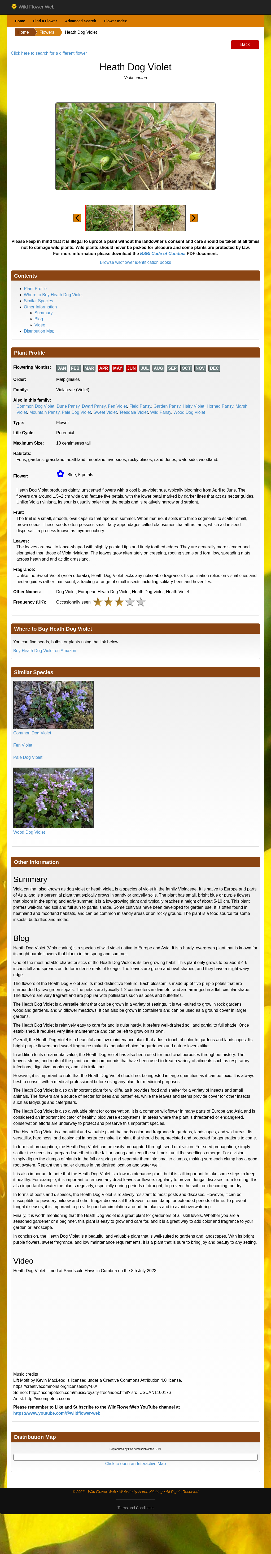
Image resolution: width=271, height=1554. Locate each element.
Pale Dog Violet (76, 412)
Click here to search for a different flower (49, 53)
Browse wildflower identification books (135, 262)
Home (20, 21)
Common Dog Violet (35, 406)
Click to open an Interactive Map (135, 1463)
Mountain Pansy (44, 412)
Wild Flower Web (33, 7)
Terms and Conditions (135, 1508)
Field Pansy (140, 406)
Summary (43, 313)
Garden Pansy (167, 406)
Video (39, 325)
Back (245, 44)
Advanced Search (80, 21)
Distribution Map (39, 331)
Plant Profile (35, 288)
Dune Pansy (68, 406)
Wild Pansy (160, 412)
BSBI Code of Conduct (163, 253)
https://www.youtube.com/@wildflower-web (56, 1413)
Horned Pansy (220, 406)
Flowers (47, 32)
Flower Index (115, 21)
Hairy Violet (193, 406)
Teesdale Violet (133, 412)
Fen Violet (117, 406)
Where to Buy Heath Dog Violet (53, 294)
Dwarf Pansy (94, 406)
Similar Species (38, 301)
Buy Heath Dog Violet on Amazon (44, 650)
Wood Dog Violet (189, 412)
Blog (38, 319)
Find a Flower (45, 21)
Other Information (40, 307)
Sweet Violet (105, 412)
